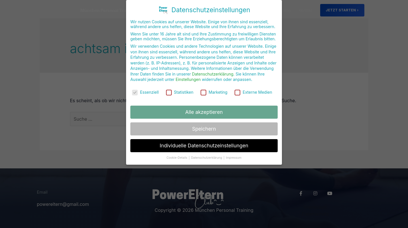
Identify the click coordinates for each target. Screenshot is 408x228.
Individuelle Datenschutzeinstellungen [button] (204, 145)
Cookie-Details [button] (177, 156)
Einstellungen (188, 78)
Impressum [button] (233, 156)
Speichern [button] (204, 128)
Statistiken (180, 91)
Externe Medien (253, 91)
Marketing (214, 91)
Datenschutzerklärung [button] (207, 156)
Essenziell (145, 91)
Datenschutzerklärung (212, 73)
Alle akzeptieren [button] (204, 111)
